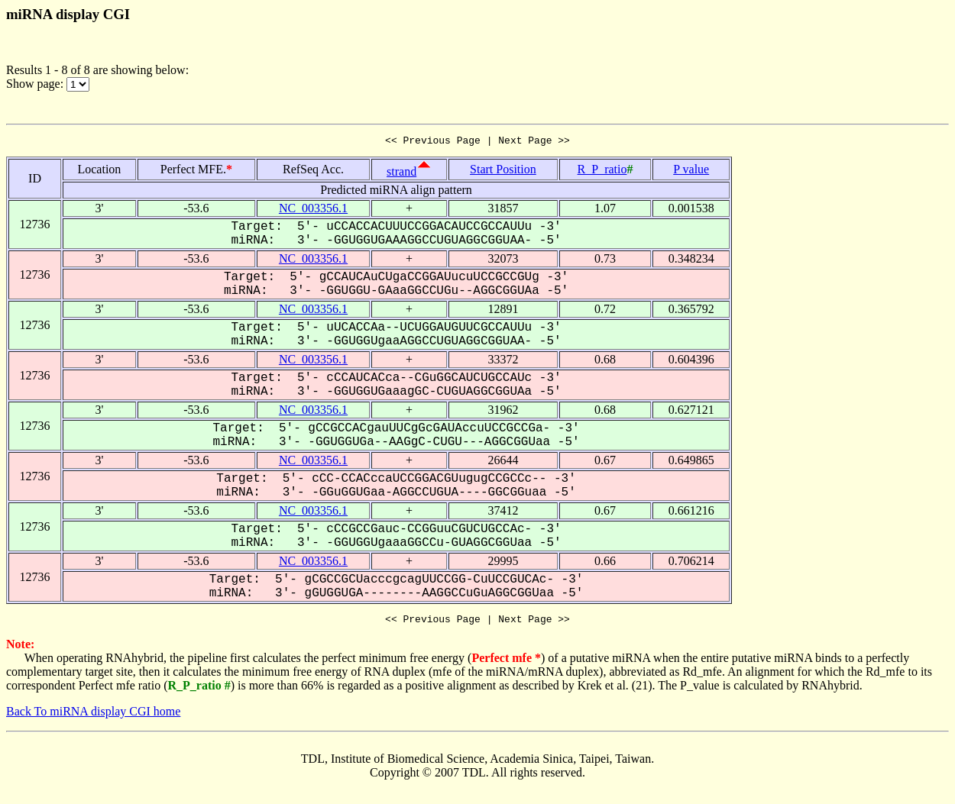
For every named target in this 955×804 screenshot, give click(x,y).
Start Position (503, 171)
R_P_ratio (602, 171)
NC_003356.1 (313, 210)
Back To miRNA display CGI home (93, 715)
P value (691, 171)
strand (401, 173)
